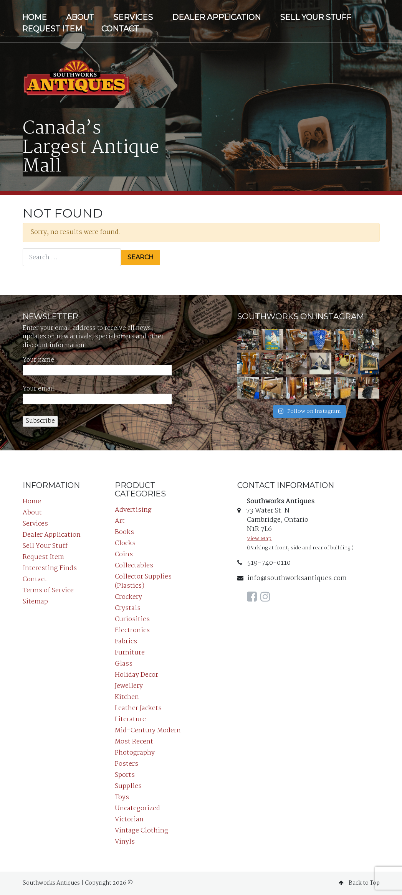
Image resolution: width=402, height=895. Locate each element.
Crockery (128, 597)
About (80, 17)
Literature (130, 719)
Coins (124, 554)
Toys (122, 797)
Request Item (52, 28)
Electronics (132, 630)
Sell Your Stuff (315, 17)
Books (124, 532)
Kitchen (127, 697)
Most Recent (134, 742)
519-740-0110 (264, 563)
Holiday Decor (136, 675)
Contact (120, 28)
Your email (97, 394)
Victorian (129, 819)
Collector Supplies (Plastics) (143, 581)
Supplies (128, 786)
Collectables (134, 565)
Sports (125, 775)
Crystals (128, 608)
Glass (123, 664)
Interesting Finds (50, 568)
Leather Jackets (138, 708)
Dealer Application (216, 17)
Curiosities (132, 619)
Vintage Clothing (141, 831)
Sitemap (35, 602)
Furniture (130, 653)
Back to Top (359, 883)
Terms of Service (48, 590)
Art (120, 521)
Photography (135, 753)
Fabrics (126, 641)
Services (133, 17)
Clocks (125, 543)
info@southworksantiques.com (292, 578)
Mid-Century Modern (148, 730)
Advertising (133, 510)
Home (34, 17)
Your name (97, 365)
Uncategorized (137, 808)
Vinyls (125, 842)
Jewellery (129, 686)
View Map (259, 539)
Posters (126, 764)
